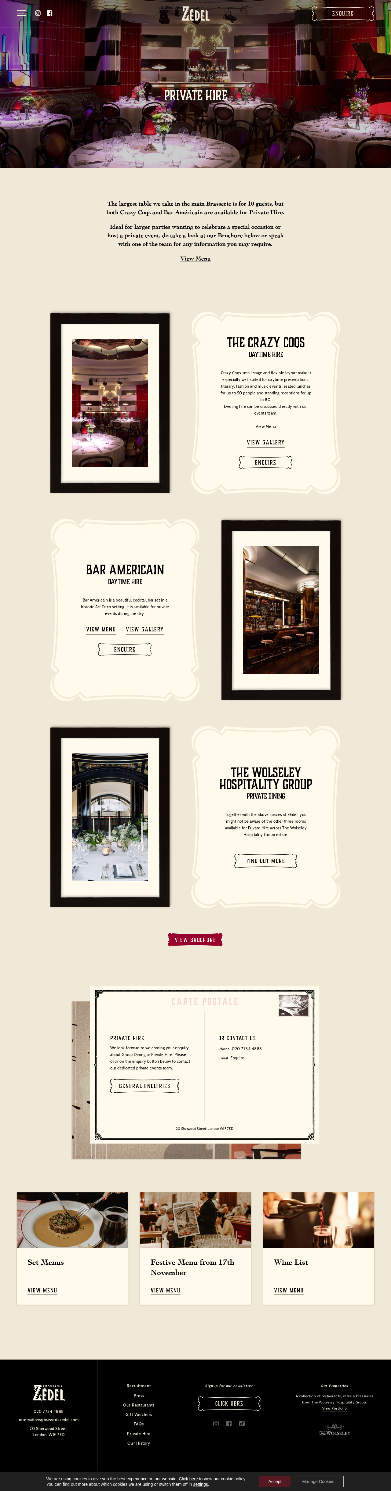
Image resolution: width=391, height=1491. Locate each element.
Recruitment (139, 1385)
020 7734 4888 (247, 1048)
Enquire (343, 13)
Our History (138, 1443)
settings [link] (200, 1484)
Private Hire (138, 1433)
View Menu (196, 258)
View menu (101, 629)
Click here (188, 1478)
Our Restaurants (139, 1405)
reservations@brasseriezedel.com (49, 1419)
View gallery (266, 442)
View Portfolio (334, 1408)
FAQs (139, 1423)
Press (139, 1395)
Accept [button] (275, 1481)
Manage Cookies (318, 1481)
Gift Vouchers (139, 1414)
